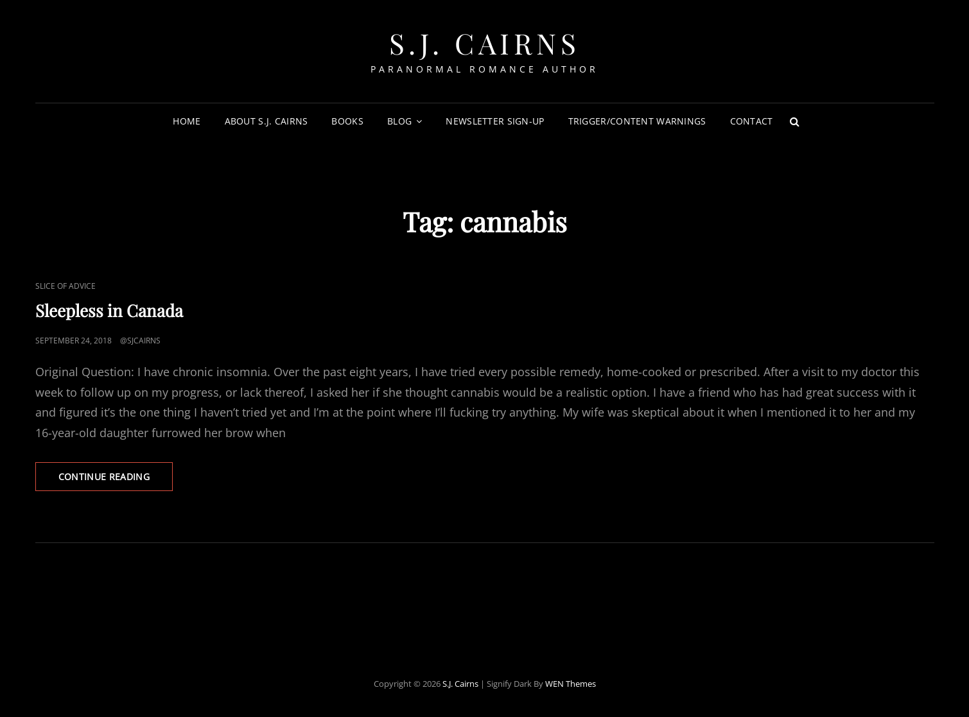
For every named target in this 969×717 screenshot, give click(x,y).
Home (186, 121)
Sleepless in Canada (109, 310)
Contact (751, 121)
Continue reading (115, 480)
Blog (399, 121)
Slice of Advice (65, 286)
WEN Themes (570, 683)
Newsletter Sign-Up (495, 121)
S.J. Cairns (485, 43)
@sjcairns (140, 340)
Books (347, 121)
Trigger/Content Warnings (637, 121)
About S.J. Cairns (266, 121)
